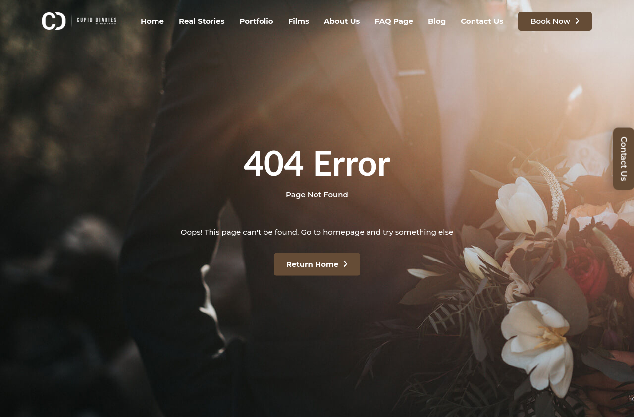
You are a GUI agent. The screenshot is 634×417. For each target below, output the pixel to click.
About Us (342, 21)
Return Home (312, 264)
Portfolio (256, 21)
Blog (437, 21)
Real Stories (201, 21)
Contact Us (482, 21)
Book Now (550, 21)
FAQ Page (394, 21)
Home (152, 21)
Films (298, 21)
